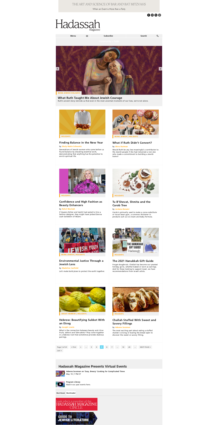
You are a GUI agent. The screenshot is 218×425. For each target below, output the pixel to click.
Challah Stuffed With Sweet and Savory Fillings (134, 321)
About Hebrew (68, 313)
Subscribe (108, 36)
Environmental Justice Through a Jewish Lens (81, 262)
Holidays (65, 136)
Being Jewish (121, 136)
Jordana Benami (122, 209)
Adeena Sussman (122, 327)
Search (144, 36)
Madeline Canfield (70, 268)
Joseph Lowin (68, 327)
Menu (73, 36)
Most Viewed (60, 393)
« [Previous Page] (80, 347)
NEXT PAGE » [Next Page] (145, 347)
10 (123, 347)
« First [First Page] (73, 347)
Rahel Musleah (68, 209)
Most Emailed (70, 393)
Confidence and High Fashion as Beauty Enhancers (80, 203)
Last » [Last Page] (59, 350)
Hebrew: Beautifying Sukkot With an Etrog (82, 321)
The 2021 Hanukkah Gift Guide (132, 261)
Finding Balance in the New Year (81, 142)
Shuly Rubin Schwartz (72, 146)
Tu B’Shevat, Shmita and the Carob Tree (131, 203)
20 (129, 347)
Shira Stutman (121, 146)
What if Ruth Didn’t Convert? (132, 142)
